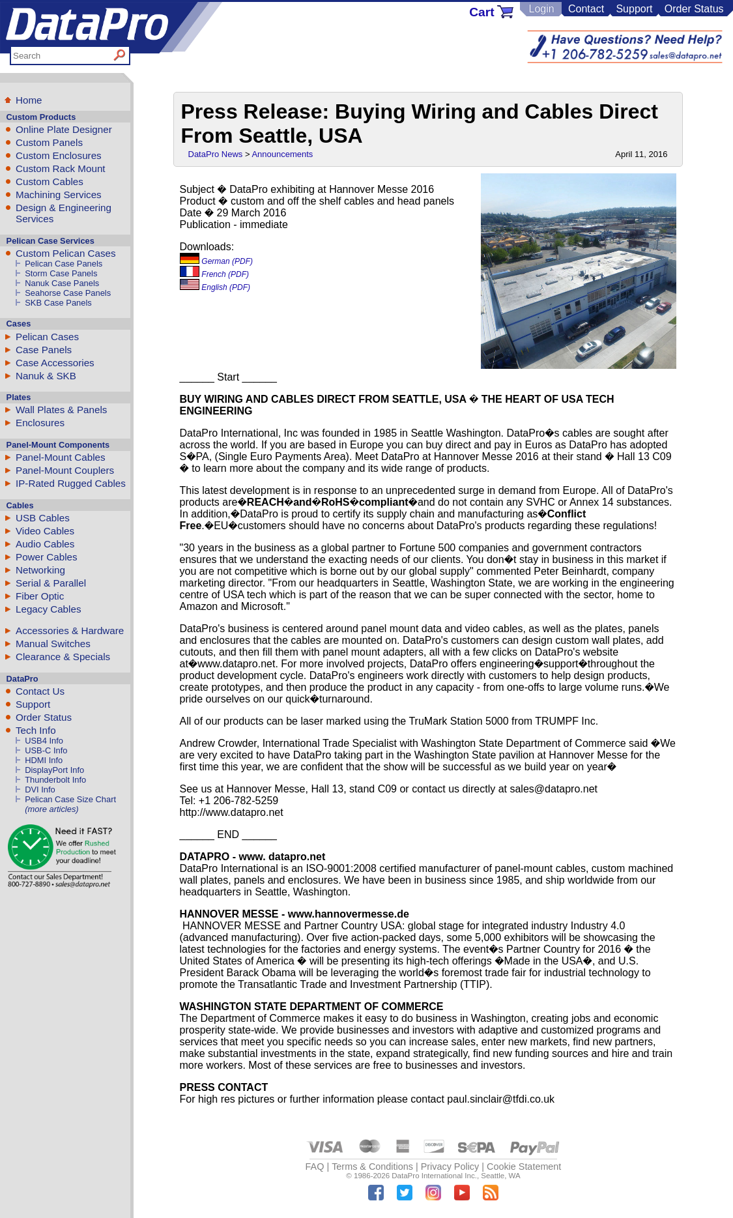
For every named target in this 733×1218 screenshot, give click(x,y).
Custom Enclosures (59, 155)
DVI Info (40, 789)
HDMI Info (44, 760)
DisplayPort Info (54, 770)
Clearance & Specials (63, 656)
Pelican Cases (47, 336)
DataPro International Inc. (434, 1176)
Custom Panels (49, 142)
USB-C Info (46, 750)
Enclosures (40, 422)
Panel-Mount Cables (61, 457)
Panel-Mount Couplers (65, 470)
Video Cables (45, 530)
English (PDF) (215, 287)
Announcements (282, 154)
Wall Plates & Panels (61, 409)
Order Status (694, 8)
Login (541, 8)
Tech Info (36, 730)
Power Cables (47, 556)
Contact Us (40, 691)
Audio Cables (45, 543)
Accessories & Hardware (70, 630)
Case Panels (44, 349)
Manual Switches (53, 643)
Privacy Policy (450, 1166)
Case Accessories (55, 362)
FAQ (315, 1166)
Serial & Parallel (51, 582)
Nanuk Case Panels (62, 283)
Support (634, 8)
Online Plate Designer (64, 129)
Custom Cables (49, 181)
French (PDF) (215, 274)
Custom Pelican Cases (66, 253)
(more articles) (51, 809)
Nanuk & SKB (46, 375)
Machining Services (59, 194)
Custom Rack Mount (61, 168)
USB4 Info (44, 741)
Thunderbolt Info (55, 780)
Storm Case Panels (61, 273)
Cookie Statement (524, 1166)
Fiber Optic (40, 596)
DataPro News (215, 154)
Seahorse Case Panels (68, 293)
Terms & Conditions (372, 1166)
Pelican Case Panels (63, 263)
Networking (40, 569)
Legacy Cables (48, 609)
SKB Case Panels (58, 303)
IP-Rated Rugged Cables (71, 483)
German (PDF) (216, 261)
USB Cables (43, 517)
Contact (586, 8)
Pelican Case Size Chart (70, 799)
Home (29, 100)
